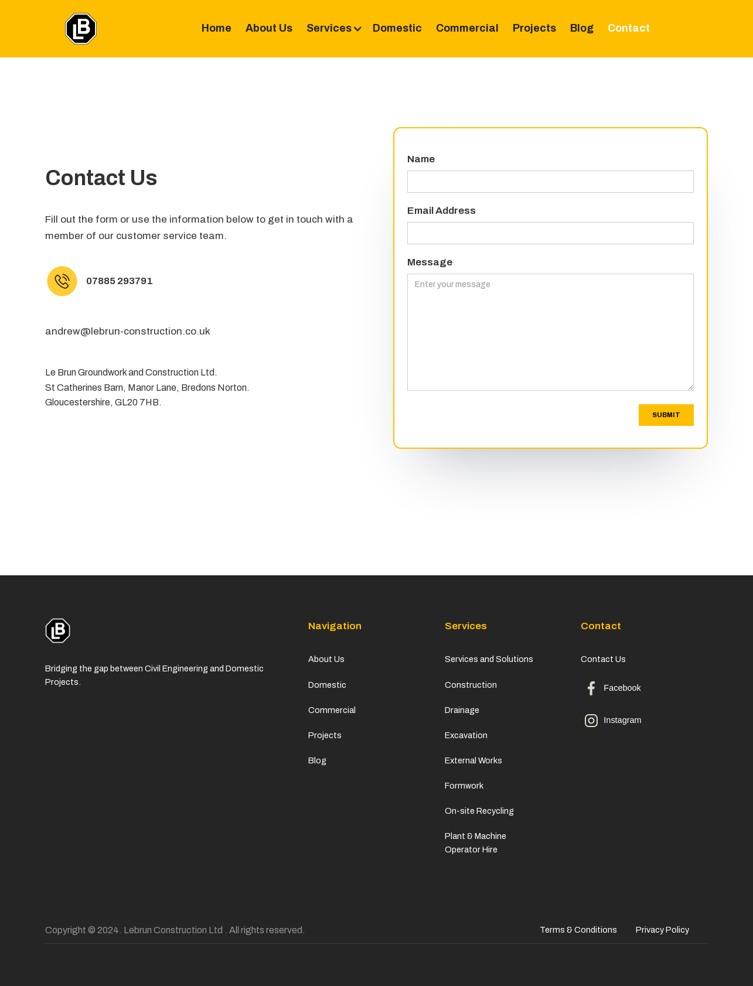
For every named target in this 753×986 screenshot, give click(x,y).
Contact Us (605, 659)
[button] (332, 28)
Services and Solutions (489, 659)
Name (421, 159)
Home (216, 28)
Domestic (397, 28)
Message (429, 262)
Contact (629, 28)
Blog (582, 28)
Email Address (441, 210)
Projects (534, 28)
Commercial (467, 28)
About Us (269, 28)
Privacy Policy (662, 929)
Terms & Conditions (578, 929)
